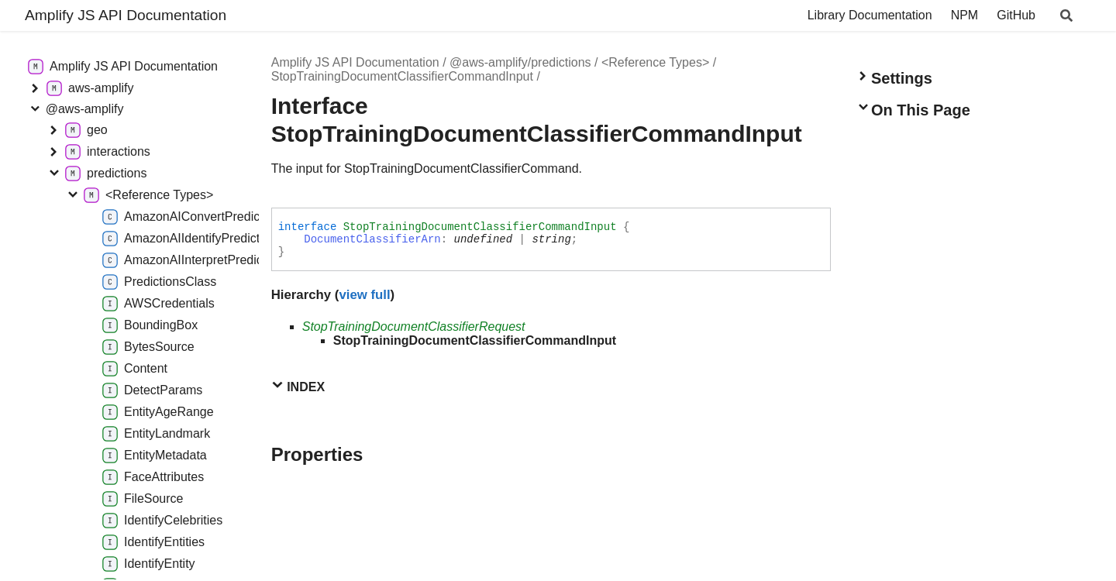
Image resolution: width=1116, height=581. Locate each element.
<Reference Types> (655, 62)
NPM (965, 15)
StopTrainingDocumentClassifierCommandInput (402, 76)
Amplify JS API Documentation (125, 15)
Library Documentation (870, 15)
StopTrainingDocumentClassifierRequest (413, 326)
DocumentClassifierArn (372, 239)
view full (364, 294)
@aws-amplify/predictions (520, 62)
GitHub (1016, 15)
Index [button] (298, 386)
